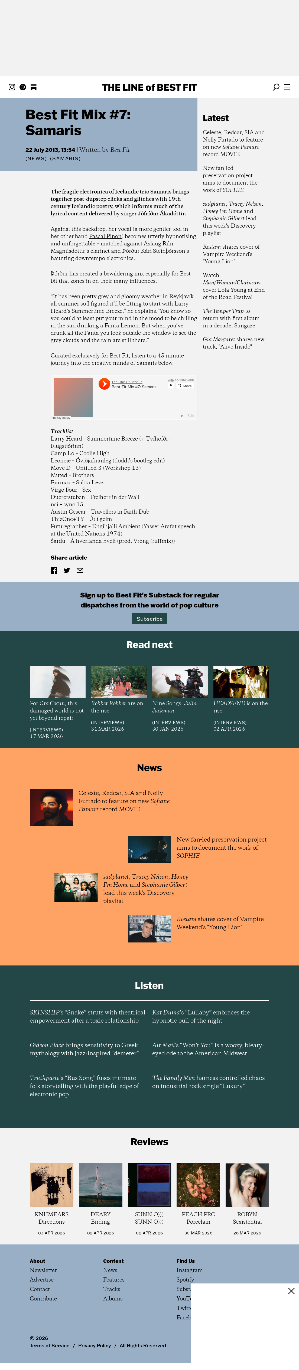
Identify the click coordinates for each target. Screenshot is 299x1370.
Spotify (185, 1280)
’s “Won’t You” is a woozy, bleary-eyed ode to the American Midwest (208, 1050)
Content (113, 1261)
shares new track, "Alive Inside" (233, 343)
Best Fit (120, 150)
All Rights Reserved (143, 1345)
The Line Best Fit (149, 87)
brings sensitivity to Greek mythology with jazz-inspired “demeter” (84, 1050)
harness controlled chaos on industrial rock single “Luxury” (208, 1082)
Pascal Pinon (105, 236)
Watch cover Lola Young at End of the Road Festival (234, 286)
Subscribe (149, 618)
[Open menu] (287, 87)
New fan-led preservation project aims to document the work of (230, 179)
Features (114, 1280)
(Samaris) (65, 158)
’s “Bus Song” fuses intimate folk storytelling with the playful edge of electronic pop (84, 1086)
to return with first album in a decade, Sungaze (231, 319)
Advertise (42, 1280)
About (37, 1261)
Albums (113, 1299)
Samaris (160, 192)
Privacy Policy (94, 1345)
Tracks (111, 1289)
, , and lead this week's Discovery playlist (233, 219)
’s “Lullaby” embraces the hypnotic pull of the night (201, 1017)
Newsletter (43, 1270)
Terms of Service (50, 1345)
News (36, 158)
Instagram (190, 1270)
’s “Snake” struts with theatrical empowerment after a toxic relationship (87, 1017)
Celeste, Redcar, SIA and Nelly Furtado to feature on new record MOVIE (234, 143)
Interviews (46, 729)
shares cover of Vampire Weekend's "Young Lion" (231, 254)
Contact (40, 1289)
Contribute (43, 1299)
